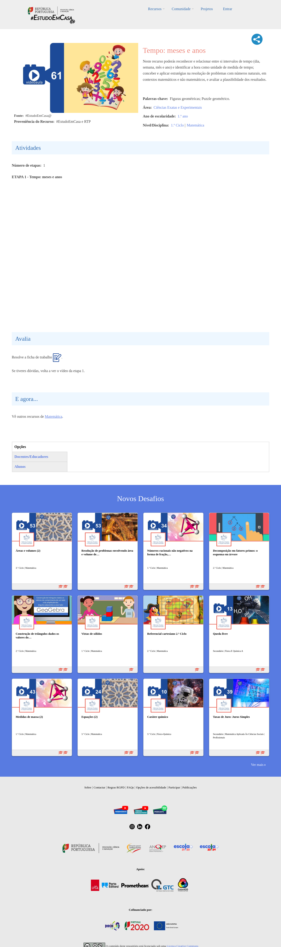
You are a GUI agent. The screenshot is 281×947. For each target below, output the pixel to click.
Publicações (189, 787)
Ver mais (257, 765)
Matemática (195, 125)
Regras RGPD (116, 787)
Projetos (207, 9)
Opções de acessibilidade (151, 787)
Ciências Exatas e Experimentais (178, 107)
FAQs (130, 787)
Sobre (87, 787)
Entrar (227, 9)
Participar (174, 787)
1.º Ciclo (177, 125)
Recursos (155, 9)
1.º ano (183, 116)
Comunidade (181, 9)
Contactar (99, 787)
